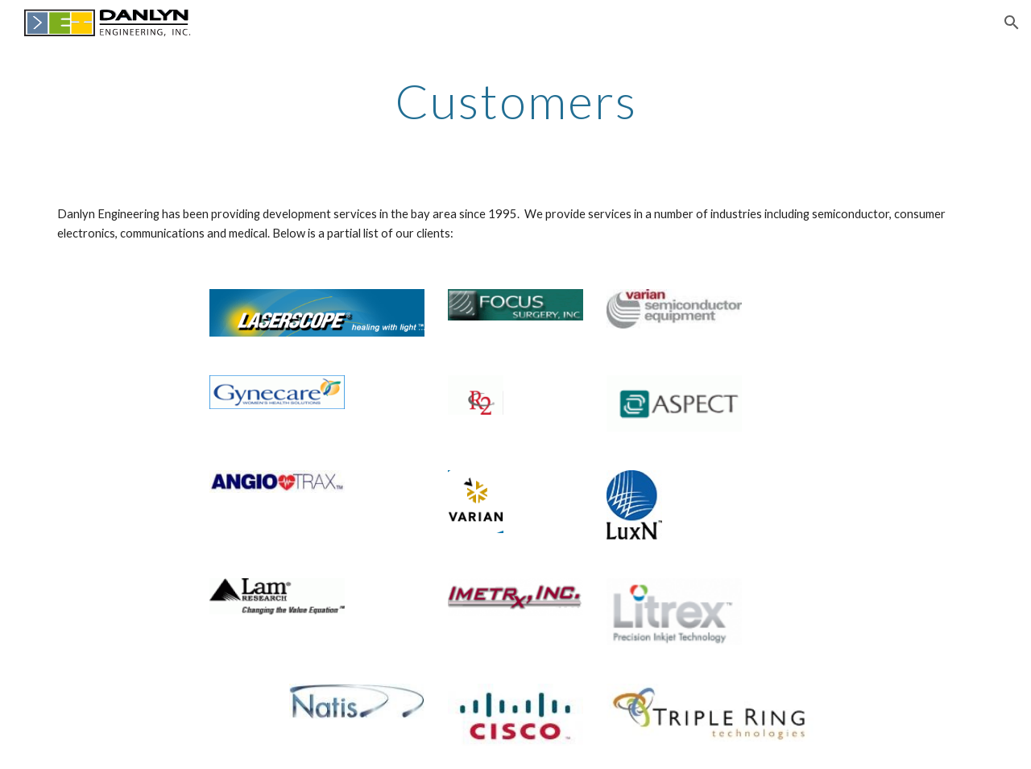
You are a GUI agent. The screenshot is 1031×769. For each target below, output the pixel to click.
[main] (515, 101)
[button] (1011, 22)
